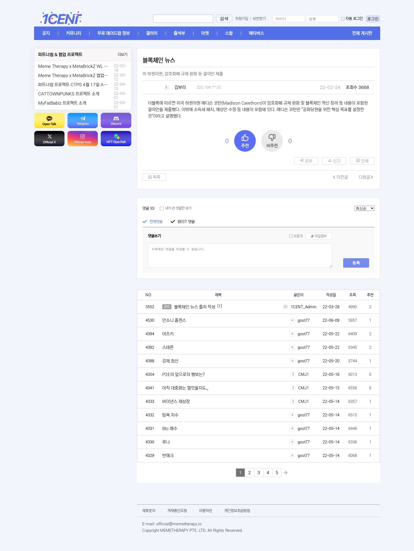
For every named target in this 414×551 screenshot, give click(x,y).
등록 (356, 263)
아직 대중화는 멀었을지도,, (185, 388)
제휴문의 (148, 511)
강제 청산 (170, 361)
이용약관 (205, 511)
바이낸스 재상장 (176, 401)
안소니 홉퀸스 (174, 320)
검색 (224, 18)
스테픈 (168, 347)
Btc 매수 (169, 428)
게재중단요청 (177, 511)
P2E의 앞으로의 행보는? (183, 374)
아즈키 (168, 333)
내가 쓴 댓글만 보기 (178, 208)
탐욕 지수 (170, 415)
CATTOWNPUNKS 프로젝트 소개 (68, 93)
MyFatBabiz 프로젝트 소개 (62, 103)
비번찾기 (259, 18)
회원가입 (241, 18)
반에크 (168, 455)
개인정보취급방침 (237, 511)
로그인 (373, 18)
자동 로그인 (354, 18)
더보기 (122, 54)
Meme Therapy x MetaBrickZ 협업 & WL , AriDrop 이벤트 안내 (96, 75)
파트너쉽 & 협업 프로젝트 (60, 54)
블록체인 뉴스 (159, 60)
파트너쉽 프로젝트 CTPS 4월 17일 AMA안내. (78, 84)
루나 (166, 442)
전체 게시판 (362, 33)
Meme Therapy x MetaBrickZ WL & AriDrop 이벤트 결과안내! (95, 66)
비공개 (298, 236)
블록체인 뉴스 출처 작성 (194, 306)
